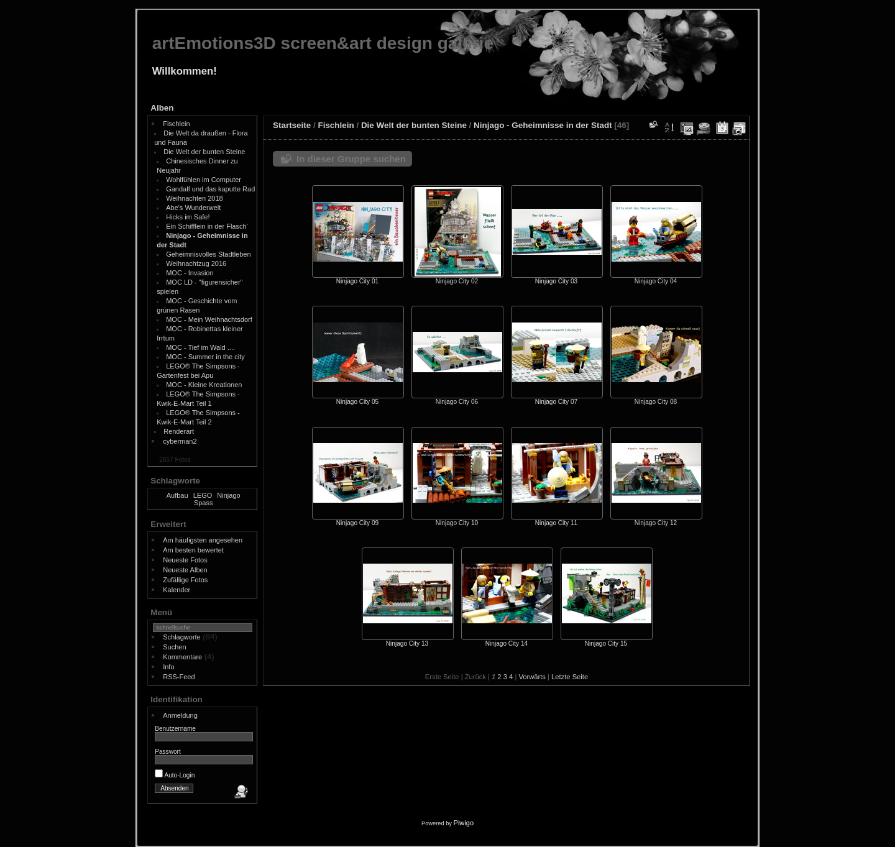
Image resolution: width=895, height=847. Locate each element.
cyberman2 (179, 441)
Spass (203, 502)
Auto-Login (175, 775)
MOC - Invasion (189, 273)
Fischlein (176, 123)
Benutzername (175, 728)
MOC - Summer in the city (205, 356)
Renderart (178, 431)
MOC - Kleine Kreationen (204, 384)
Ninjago (228, 495)
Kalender (176, 589)
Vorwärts (532, 676)
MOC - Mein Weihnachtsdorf (209, 319)
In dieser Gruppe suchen (351, 158)
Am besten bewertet (193, 550)
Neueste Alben (185, 570)
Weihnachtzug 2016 (196, 263)
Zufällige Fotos (185, 580)
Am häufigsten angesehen (202, 540)
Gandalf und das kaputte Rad (210, 189)
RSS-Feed (179, 676)
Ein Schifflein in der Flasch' (207, 226)
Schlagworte (182, 637)
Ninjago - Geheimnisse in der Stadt (543, 125)
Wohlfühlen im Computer (203, 179)
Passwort (168, 751)
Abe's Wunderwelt (193, 207)
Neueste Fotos (185, 560)
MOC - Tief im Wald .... (200, 347)
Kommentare (182, 657)
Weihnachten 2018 (194, 198)
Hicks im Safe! (187, 217)
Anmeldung (180, 715)
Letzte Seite (569, 676)
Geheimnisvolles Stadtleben (208, 254)
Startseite (292, 125)
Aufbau (177, 495)
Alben (161, 107)
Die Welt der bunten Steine (204, 151)
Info (168, 667)
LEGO (203, 495)
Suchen (174, 647)
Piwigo (464, 822)
